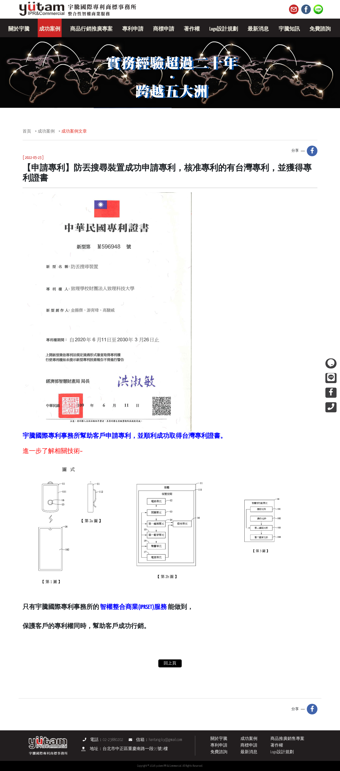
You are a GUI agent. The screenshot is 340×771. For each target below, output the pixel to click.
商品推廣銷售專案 (287, 739)
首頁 (27, 131)
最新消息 (248, 752)
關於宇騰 (218, 739)
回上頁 (170, 663)
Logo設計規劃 (282, 752)
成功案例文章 (74, 131)
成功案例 (46, 131)
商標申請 (248, 745)
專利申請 (218, 745)
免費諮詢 (218, 752)
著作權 (276, 745)
